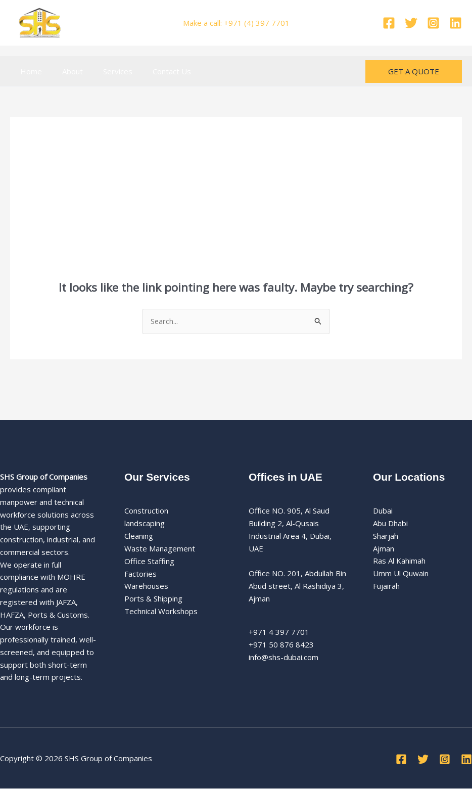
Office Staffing (149, 561)
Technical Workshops (161, 611)
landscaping (144, 524)
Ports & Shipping (153, 599)
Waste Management (159, 549)
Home (28, 71)
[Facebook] (389, 23)
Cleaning (138, 536)
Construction (146, 511)
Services (105, 71)
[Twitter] (411, 23)
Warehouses (146, 586)
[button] (413, 71)
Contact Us (154, 71)
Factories (140, 574)
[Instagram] (433, 23)
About (65, 71)
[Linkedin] (455, 23)
